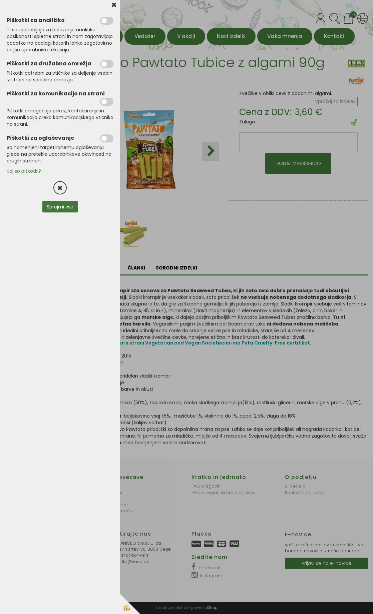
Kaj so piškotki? (24, 171)
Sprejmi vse (60, 206)
